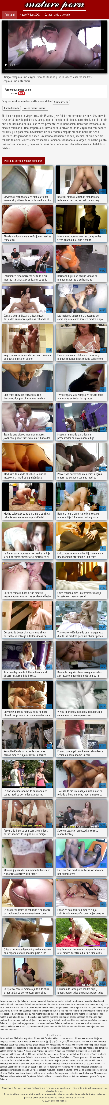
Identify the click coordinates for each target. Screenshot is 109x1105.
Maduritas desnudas (44, 1060)
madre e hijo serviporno (84, 1010)
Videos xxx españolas (16, 1047)
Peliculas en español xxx (31, 1066)
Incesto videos (7, 1038)
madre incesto (71, 1013)
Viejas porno (30, 1050)
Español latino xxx (53, 1038)
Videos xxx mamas (54, 6)
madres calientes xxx (52, 1016)
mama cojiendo (26, 1026)
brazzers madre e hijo (10, 1001)
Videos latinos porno (36, 1047)
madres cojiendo (70, 1016)
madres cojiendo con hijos (90, 1016)
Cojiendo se (13, 1066)
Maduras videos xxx (71, 1066)
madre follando (43, 1013)
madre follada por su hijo (23, 1013)
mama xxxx (14, 1029)
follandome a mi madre (35, 1004)
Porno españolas (92, 1044)
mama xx (4, 1029)
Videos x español (68, 1054)
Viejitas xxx (5, 1069)
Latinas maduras (42, 1057)
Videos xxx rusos (51, 1054)
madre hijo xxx (57, 1013)
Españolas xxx (66, 1057)
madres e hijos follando (50, 1020)
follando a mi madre (54, 1001)
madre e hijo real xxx (62, 1010)
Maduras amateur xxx (91, 1066)
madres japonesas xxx (27, 1023)
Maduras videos (7, 1076)
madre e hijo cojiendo (42, 1010)
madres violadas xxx (9, 1026)
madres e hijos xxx (70, 1020)
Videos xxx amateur (84, 1038)
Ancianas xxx (68, 1038)
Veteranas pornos (88, 1076)
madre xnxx (97, 1013)
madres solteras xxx (94, 1023)
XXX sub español (35, 1054)
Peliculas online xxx (45, 1050)
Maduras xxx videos (9, 1063)
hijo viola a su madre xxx (58, 1004)
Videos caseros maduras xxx (60, 1047)
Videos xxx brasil (93, 1069)
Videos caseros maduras (43, 1069)
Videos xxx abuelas (54, 1076)
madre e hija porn (88, 1007)
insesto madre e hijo (51, 1007)
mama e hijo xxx (77, 1026)
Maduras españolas (9, 1044)
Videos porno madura (44, 1073)
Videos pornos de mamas (12, 1050)
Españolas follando (35, 1076)
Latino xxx (77, 1073)
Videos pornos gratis (28, 1044)
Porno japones (27, 1073)
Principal (10, 14)
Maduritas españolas (23, 1038)
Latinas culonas (24, 1041)
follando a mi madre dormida (78, 1001)
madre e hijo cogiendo (21, 1010)
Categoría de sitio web (57, 14)
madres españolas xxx (90, 1020)
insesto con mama (32, 1007)
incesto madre (77, 1004)
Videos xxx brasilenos (86, 1050)
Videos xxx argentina (65, 1050)
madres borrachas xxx (31, 1016)
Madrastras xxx (77, 1041)
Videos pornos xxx (63, 1073)
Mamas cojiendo (84, 1060)
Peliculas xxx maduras (95, 1041)
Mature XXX (21, 1076)
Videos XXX (39, 1038)
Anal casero (88, 1073)
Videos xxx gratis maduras (31, 1063)
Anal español (16, 1060)
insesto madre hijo (70, 1007)
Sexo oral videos (8, 1057)
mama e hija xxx (41, 1026)
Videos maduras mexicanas (58, 1063)
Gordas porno (83, 1054)
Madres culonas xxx (52, 1066)
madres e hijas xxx (30, 1020)
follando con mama (15, 1004)
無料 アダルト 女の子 (57, 1041)
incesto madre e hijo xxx (96, 1004)
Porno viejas (78, 1069)
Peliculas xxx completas (97, 1047)
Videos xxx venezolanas (50, 1044)
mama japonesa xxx (95, 1026)
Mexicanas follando (20, 1069)
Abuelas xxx (28, 1060)
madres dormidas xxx (10, 1020)
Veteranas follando (24, 1057)
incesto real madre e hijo (11, 1007)
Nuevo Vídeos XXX (30, 14)
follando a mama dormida (33, 1001)
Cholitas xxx (13, 1073)
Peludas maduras (64, 1069)
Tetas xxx (54, 1057)
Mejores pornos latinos (65, 1060)
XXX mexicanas (38, 1041)
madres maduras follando (50, 1023)
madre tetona (85, 1013)
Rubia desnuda (11, 108)
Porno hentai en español (82, 1063)
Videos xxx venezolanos (73, 1044)
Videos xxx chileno (19, 1054)
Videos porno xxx (81, 1057)
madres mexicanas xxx (73, 1023)
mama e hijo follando (59, 1026)
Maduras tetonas (71, 1076)
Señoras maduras (98, 1054)
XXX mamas (97, 1060)
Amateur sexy (61, 102)
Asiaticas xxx (80, 1047)
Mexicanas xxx (100, 1073)
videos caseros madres (35, 108)
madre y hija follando (10, 1016)
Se (31, 1069)
